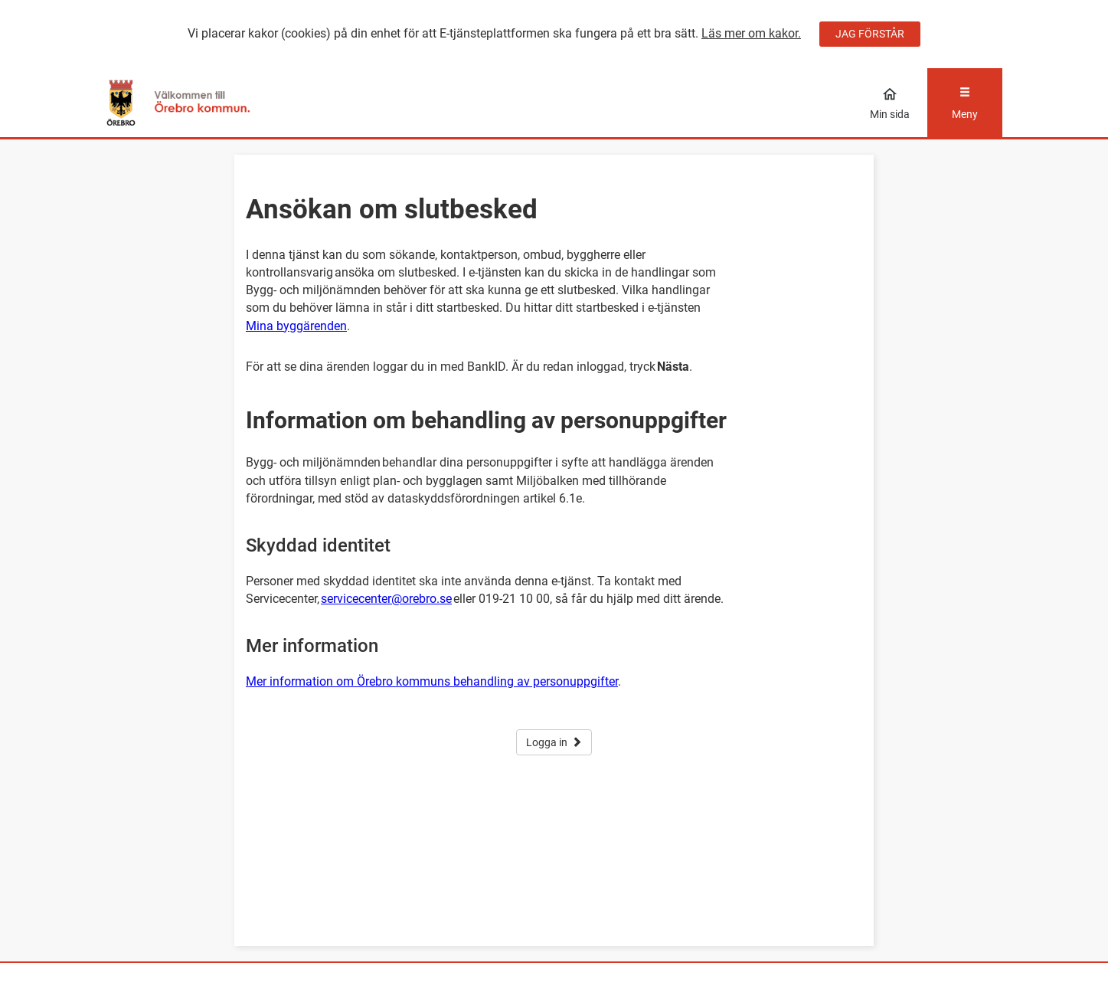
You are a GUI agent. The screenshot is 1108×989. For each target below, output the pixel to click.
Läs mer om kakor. (751, 33)
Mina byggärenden (296, 326)
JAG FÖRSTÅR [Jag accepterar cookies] (869, 34)
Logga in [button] (554, 742)
